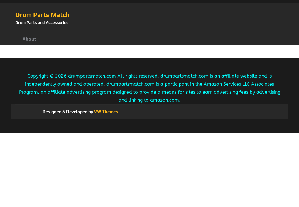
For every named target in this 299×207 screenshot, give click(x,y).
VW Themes (105, 111)
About (29, 39)
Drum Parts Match (42, 14)
